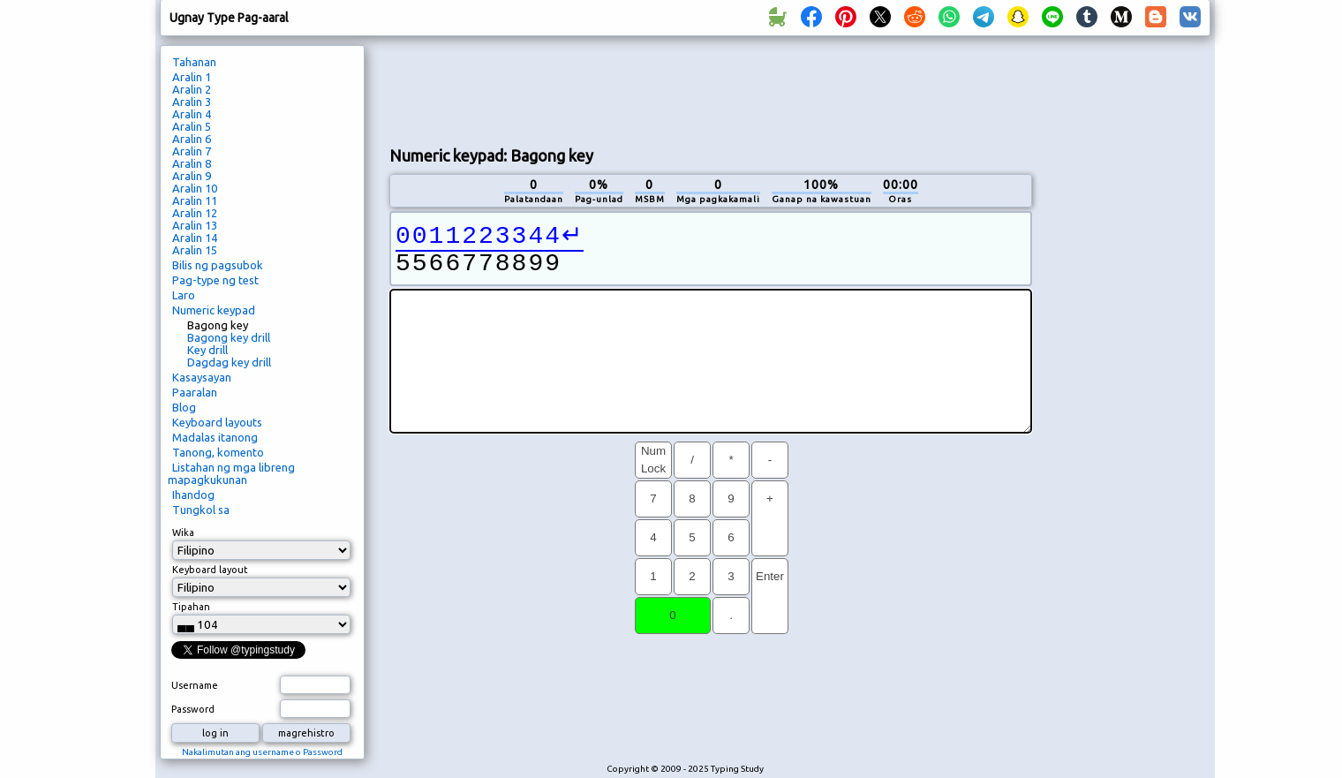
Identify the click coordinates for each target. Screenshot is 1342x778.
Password (193, 709)
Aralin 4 (191, 114)
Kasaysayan (201, 377)
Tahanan (194, 62)
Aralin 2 (191, 89)
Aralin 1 (191, 77)
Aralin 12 (194, 213)
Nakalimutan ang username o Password (262, 752)
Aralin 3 (191, 101)
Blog (184, 407)
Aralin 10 (194, 188)
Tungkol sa (201, 509)
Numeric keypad (213, 310)
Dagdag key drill (229, 362)
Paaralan (194, 392)
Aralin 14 (194, 237)
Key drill (207, 350)
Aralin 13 (194, 225)
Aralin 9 (191, 176)
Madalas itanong (215, 437)
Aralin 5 (191, 126)
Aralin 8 (191, 163)
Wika (183, 532)
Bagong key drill (228, 337)
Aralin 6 (191, 138)
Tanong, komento (218, 452)
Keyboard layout (210, 569)
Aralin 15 (194, 250)
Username (194, 685)
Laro (183, 295)
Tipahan (191, 606)
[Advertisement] (710, 89)
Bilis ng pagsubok (217, 265)
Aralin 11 (194, 200)
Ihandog (193, 494)
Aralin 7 (191, 151)
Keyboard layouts (217, 422)
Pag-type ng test (215, 280)
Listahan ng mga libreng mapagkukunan (231, 473)
